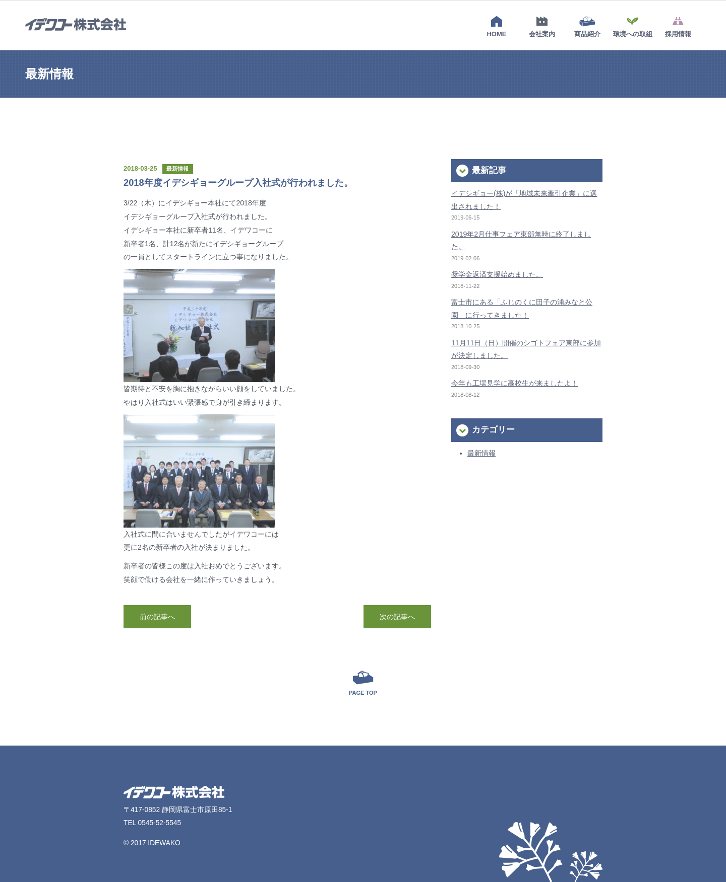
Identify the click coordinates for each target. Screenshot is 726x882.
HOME (496, 26)
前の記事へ (157, 617)
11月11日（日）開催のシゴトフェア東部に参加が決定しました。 (526, 349)
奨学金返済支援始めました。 (497, 274)
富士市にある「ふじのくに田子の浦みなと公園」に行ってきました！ (521, 308)
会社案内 (542, 26)
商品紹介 (587, 26)
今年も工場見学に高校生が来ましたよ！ (514, 383)
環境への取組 (632, 26)
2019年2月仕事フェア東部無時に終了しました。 (521, 240)
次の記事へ (397, 617)
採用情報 (678, 26)
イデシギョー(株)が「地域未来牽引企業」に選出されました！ (524, 199)
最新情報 (481, 453)
